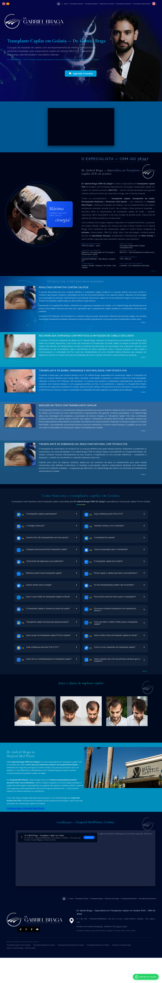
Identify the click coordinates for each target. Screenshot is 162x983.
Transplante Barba (91, 4)
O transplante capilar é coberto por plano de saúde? (51, 608)
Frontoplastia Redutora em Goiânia (98, 945)
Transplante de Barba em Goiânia (44, 945)
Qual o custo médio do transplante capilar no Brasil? (51, 597)
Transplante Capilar (76, 4)
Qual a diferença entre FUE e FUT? (119, 514)
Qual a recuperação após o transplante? (119, 549)
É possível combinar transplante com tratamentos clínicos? (119, 609)
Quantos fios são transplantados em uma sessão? (51, 537)
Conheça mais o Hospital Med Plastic (26, 808)
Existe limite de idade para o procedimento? (52, 561)
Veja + (153, 271)
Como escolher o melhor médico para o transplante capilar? (119, 623)
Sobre (66, 4)
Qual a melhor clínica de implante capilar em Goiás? (119, 635)
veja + (145, 671)
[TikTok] (20, 929)
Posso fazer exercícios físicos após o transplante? (119, 597)
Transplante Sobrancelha (141, 4)
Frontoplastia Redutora (123, 4)
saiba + (144, 322)
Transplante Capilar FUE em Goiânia (18, 945)
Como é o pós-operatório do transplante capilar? (119, 647)
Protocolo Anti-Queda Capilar (121, 945)
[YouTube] (37, 929)
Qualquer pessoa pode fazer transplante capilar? (51, 549)
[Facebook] (31, 929)
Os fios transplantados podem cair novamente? (119, 585)
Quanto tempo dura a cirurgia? (51, 585)
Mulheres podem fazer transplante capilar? (51, 573)
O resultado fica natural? (119, 537)
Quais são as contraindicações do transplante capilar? (51, 659)
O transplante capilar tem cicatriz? (119, 561)
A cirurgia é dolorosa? (51, 526)
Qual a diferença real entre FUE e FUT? (51, 647)
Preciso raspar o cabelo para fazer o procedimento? (119, 573)
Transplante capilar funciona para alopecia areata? (51, 622)
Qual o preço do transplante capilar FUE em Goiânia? (51, 635)
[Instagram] (26, 929)
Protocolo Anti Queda (106, 4)
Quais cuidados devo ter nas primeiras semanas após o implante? (119, 660)
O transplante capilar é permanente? (51, 514)
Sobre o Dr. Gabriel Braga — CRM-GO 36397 (21, 948)
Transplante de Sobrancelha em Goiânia (71, 945)
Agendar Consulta (81, 73)
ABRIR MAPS (89, 837)
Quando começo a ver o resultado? (119, 526)
